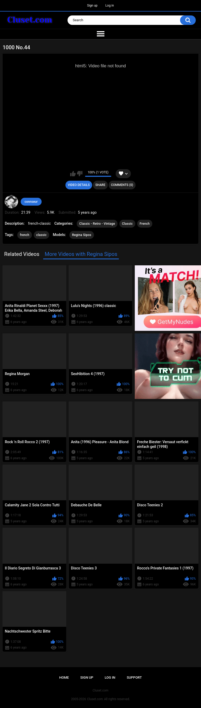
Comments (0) (122, 185)
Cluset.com (95, 699)
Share (100, 185)
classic (41, 235)
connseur (31, 202)
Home (64, 677)
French (145, 224)
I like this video (73, 173)
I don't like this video (79, 173)
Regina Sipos (81, 235)
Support (134, 677)
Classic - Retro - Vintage (97, 224)
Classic (127, 224)
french (24, 235)
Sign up (92, 5)
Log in (109, 5)
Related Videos (21, 254)
